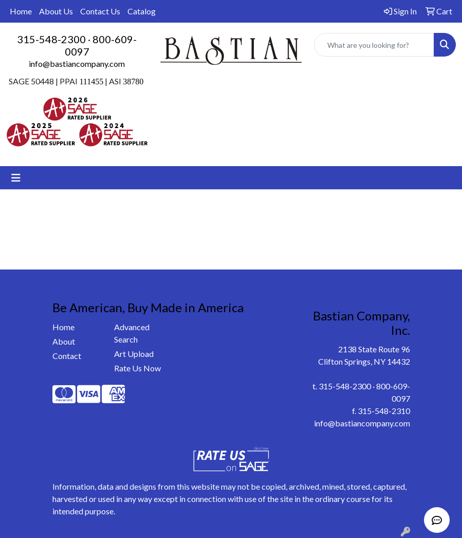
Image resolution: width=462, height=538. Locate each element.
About (63, 341)
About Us (56, 11)
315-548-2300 (51, 39)
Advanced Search (132, 333)
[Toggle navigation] (16, 177)
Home (21, 11)
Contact (66, 356)
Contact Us (100, 11)
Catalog (141, 11)
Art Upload (134, 353)
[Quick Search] (374, 45)
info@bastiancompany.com (77, 63)
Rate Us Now (137, 368)
